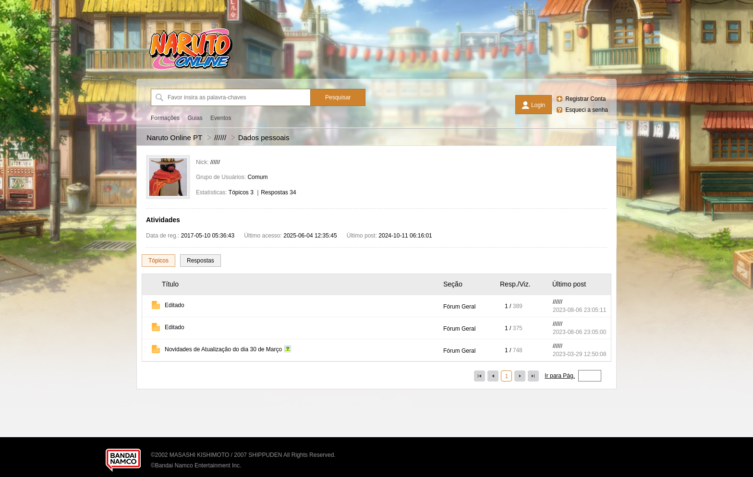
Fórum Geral (459, 306)
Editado (174, 305)
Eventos (220, 118)
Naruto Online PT (174, 137)
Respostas (200, 260)
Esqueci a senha (586, 110)
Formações (165, 118)
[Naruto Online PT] (190, 69)
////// (220, 137)
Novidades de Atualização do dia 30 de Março (223, 349)
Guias (194, 118)
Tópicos (158, 260)
